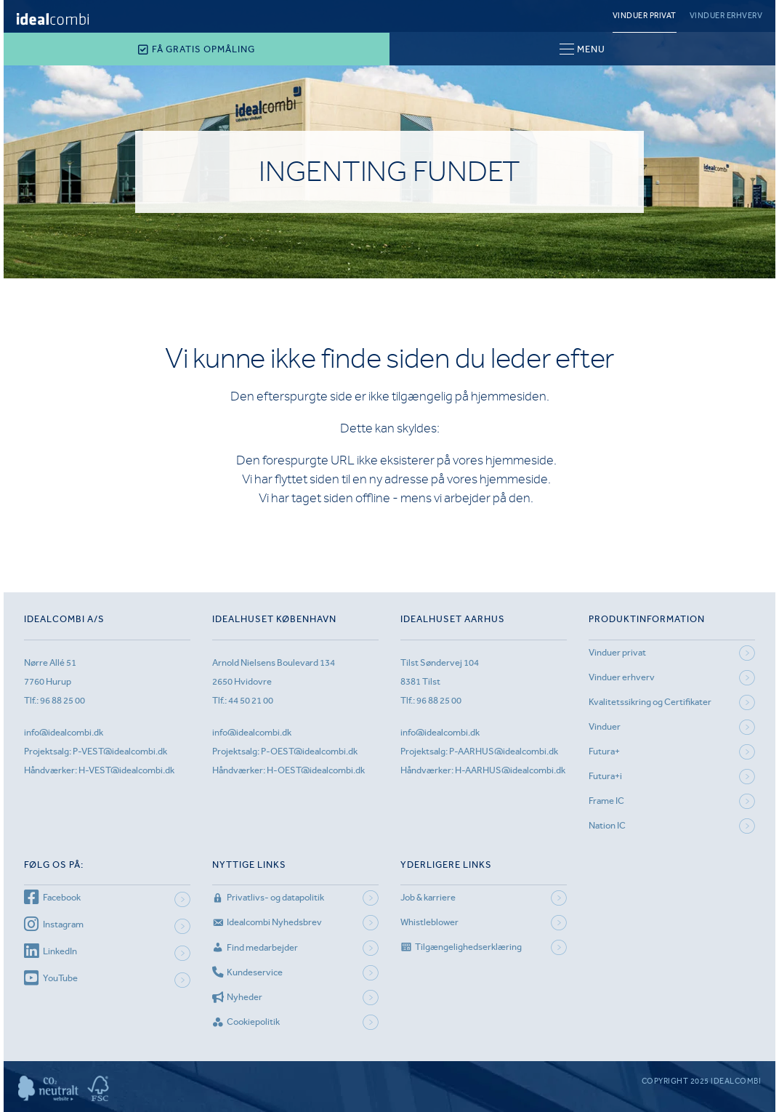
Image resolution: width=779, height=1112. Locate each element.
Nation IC (607, 825)
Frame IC (606, 800)
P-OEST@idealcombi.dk (309, 751)
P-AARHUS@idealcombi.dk (503, 751)
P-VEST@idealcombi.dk (120, 751)
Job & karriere (428, 897)
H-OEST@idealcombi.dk (316, 770)
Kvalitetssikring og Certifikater (650, 701)
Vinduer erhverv (726, 15)
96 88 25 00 (62, 700)
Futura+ (604, 751)
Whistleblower (429, 921)
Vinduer (605, 726)
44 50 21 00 (250, 700)
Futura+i (605, 775)
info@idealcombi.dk (63, 732)
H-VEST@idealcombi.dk (126, 770)
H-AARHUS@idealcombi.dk (510, 770)
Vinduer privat (645, 15)
